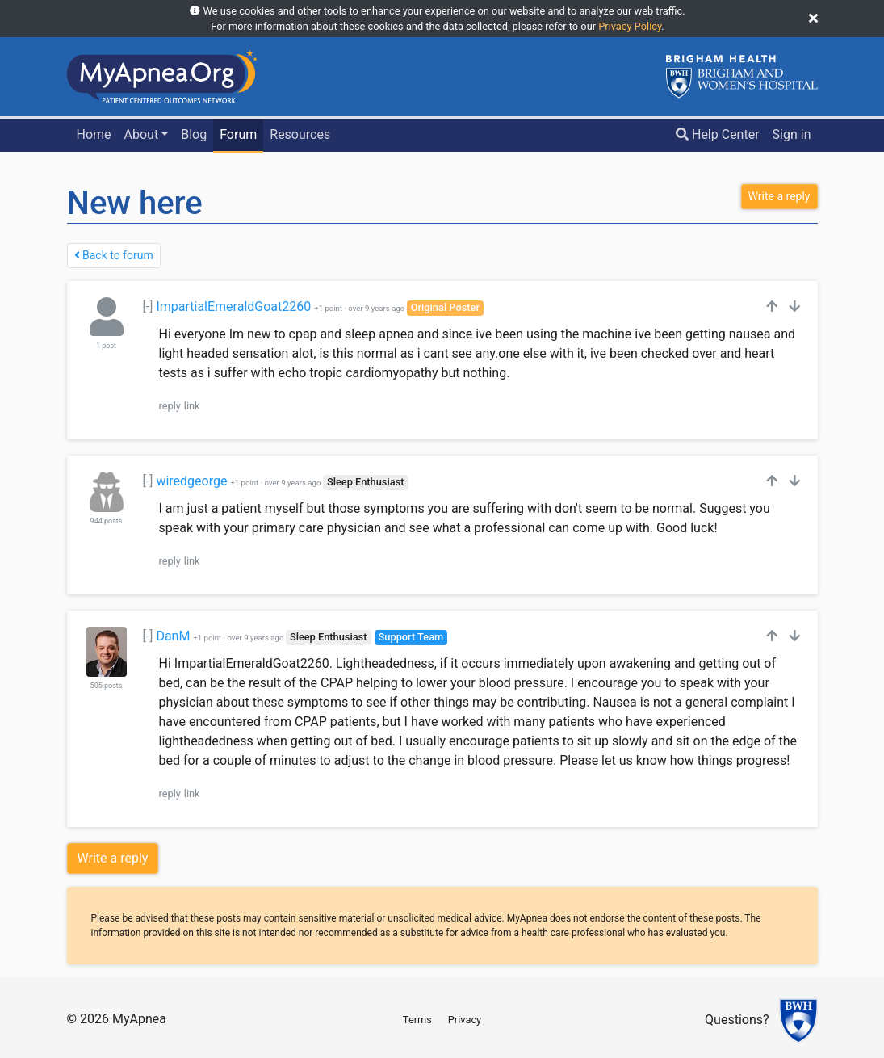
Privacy (464, 1020)
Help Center (718, 134)
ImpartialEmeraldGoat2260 (233, 306)
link (192, 406)
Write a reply (113, 858)
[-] (148, 306)
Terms (417, 1020)
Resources (300, 134)
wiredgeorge (191, 481)
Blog (194, 134)
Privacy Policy (629, 26)
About (141, 134)
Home (93, 134)
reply (170, 406)
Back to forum (113, 255)
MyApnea (139, 1019)
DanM (173, 636)
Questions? (737, 1020)
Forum (238, 134)
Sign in (792, 134)
